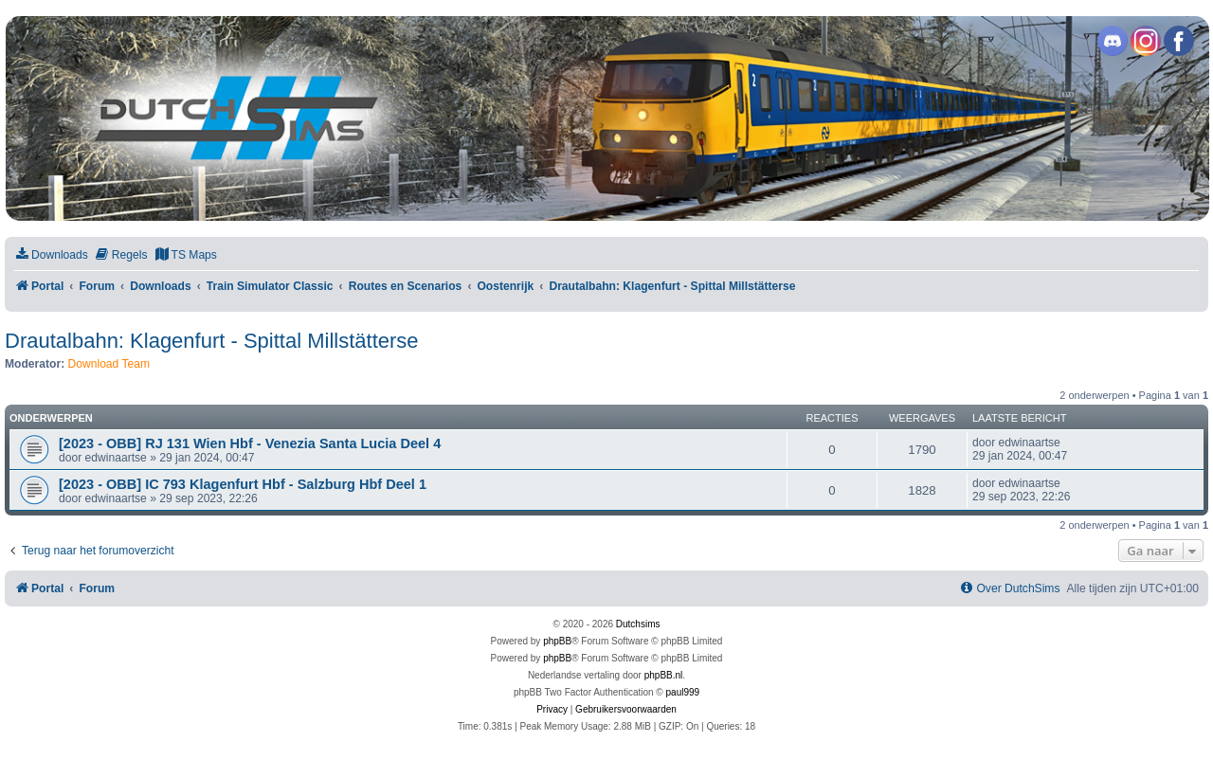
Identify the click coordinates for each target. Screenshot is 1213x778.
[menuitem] (51, 255)
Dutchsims (638, 624)
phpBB (557, 641)
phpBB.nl (663, 675)
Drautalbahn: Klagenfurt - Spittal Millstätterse (212, 341)
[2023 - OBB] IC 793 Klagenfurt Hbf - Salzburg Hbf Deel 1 (242, 484)
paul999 (683, 692)
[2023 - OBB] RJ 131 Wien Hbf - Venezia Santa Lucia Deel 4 (250, 443)
